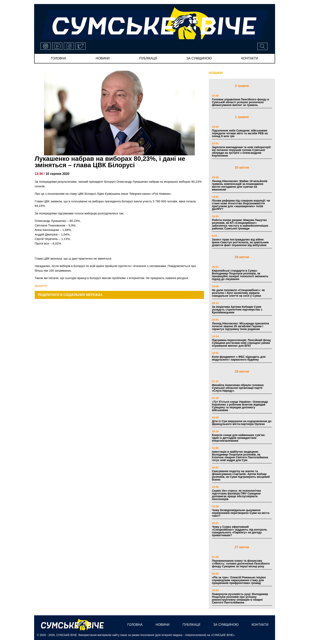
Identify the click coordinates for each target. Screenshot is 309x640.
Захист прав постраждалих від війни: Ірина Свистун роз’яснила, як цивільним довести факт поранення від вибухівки (240, 242)
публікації (148, 58)
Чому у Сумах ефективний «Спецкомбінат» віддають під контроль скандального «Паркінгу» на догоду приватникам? (239, 531)
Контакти (249, 58)
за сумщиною (199, 58)
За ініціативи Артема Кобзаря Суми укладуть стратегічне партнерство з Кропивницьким (237, 309)
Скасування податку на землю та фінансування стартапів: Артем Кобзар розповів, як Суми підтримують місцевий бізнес (241, 475)
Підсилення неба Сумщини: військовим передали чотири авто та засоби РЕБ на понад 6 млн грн (240, 133)
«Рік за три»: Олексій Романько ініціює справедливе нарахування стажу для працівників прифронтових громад (239, 580)
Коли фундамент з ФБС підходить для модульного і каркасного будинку (239, 358)
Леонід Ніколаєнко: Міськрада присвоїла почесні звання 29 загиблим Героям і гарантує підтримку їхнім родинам (240, 326)
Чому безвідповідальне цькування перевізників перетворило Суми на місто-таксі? (241, 513)
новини (103, 58)
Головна (58, 58)
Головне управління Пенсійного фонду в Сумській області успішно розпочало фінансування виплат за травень (240, 102)
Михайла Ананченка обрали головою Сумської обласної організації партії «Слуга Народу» (238, 387)
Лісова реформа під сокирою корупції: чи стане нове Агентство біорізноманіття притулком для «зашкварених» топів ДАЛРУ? (241, 205)
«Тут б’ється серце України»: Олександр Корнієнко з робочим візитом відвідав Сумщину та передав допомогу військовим (240, 406)
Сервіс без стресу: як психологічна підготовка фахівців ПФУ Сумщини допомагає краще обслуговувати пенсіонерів (236, 495)
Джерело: (41, 285)
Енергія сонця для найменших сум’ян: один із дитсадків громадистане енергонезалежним (238, 437)
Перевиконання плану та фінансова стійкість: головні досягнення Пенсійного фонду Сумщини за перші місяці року (241, 563)
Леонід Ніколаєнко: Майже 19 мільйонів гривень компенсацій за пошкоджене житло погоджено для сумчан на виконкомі (239, 185)
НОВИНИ (216, 73)
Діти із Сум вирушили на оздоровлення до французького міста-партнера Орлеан (241, 423)
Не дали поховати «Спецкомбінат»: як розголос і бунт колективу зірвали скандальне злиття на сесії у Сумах (238, 292)
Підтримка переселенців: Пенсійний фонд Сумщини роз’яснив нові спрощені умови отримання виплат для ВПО (241, 342)
